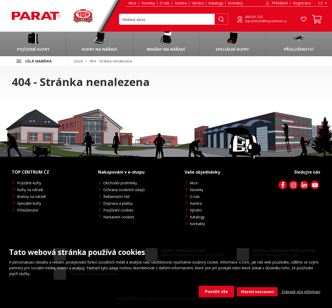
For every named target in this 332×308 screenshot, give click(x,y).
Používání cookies (118, 210)
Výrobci (198, 3)
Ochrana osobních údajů (124, 189)
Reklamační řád (116, 196)
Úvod (78, 61)
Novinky (148, 3)
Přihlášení (280, 3)
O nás (165, 3)
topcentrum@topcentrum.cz (266, 21)
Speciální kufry (29, 203)
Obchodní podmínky (120, 182)
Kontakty (235, 3)
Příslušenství (27, 210)
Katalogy (215, 3)
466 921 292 (254, 17)
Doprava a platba (118, 203)
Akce (132, 3)
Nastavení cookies (118, 216)
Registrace (302, 3)
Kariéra (181, 3)
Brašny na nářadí (31, 196)
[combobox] (322, 3)
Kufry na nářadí (30, 189)
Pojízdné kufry (29, 182)
